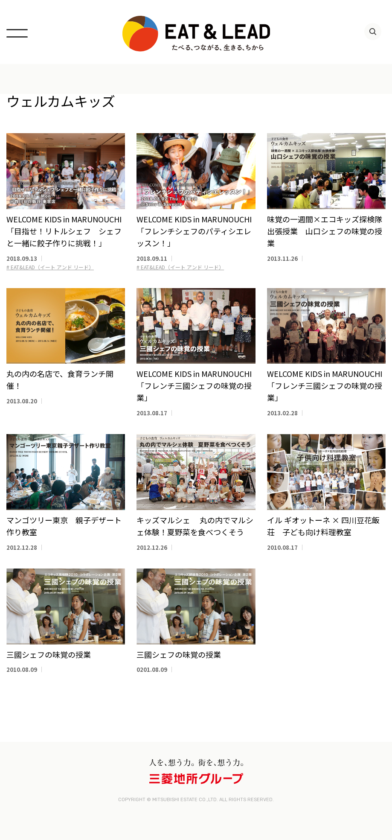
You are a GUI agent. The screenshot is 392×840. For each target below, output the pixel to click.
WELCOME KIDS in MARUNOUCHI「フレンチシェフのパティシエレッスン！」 (194, 230)
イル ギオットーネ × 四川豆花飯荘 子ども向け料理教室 (323, 525)
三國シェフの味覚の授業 (48, 654)
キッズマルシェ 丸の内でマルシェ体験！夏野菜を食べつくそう (194, 525)
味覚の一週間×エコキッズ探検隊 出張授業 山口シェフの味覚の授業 (328, 230)
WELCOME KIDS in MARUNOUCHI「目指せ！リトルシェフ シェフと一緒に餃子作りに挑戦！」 (64, 230)
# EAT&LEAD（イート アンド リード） (50, 267)
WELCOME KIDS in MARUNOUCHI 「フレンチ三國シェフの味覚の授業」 (194, 385)
